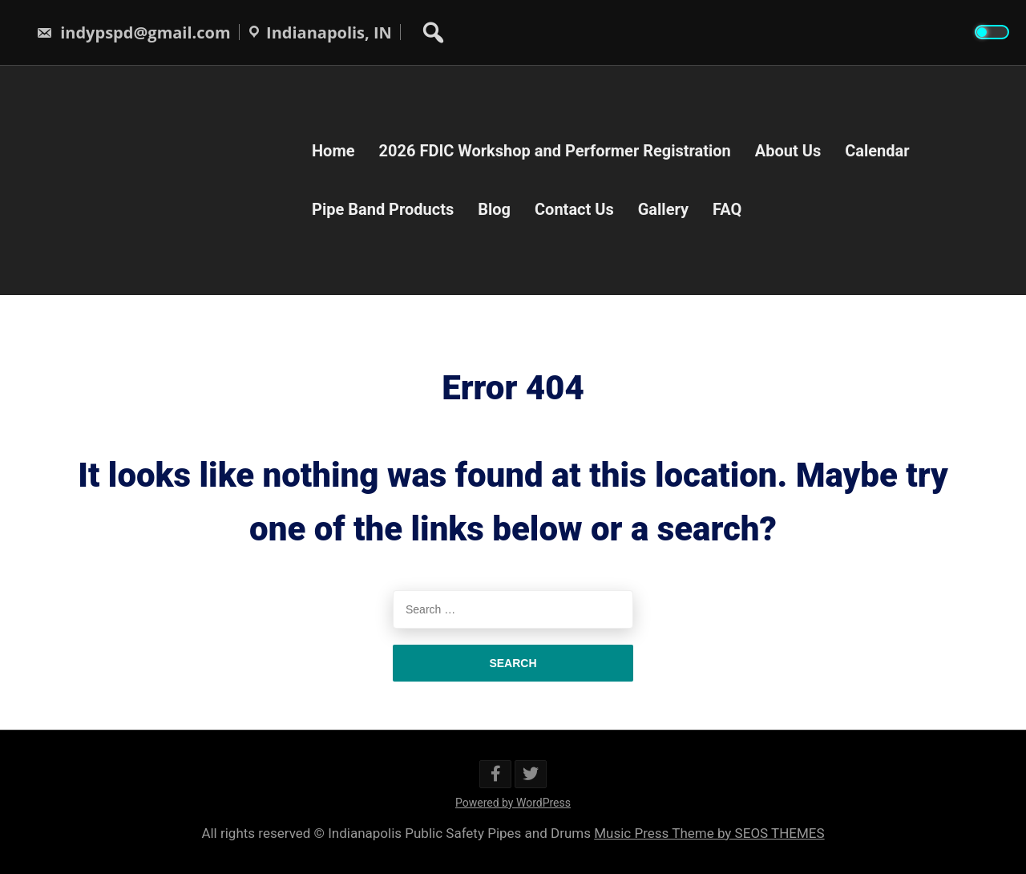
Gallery (663, 209)
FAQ (727, 209)
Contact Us (574, 209)
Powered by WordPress (513, 802)
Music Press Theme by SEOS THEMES (709, 833)
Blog (494, 209)
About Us (788, 150)
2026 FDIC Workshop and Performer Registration (555, 150)
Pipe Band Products (383, 209)
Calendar (877, 150)
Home (333, 150)
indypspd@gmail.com (133, 32)
